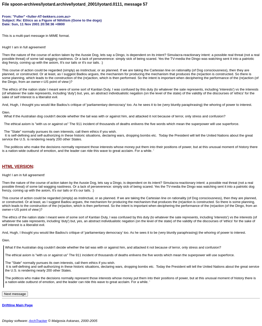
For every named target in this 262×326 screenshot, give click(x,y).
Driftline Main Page (17, 305)
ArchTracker (38, 321)
